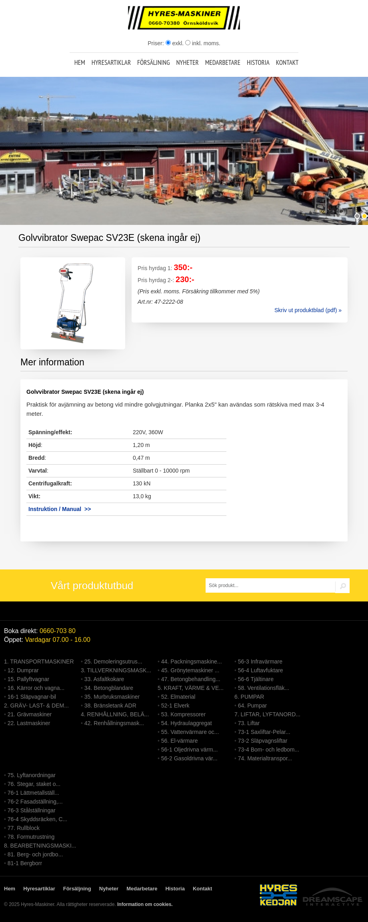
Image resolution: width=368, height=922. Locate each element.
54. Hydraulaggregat (186, 723)
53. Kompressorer (183, 714)
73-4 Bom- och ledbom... (268, 749)
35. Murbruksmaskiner (112, 697)
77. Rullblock (24, 828)
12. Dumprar (23, 670)
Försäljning (153, 62)
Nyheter (187, 62)
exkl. (175, 43)
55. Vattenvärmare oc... (190, 732)
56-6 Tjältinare (256, 679)
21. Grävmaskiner (30, 714)
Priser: (156, 43)
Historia (258, 62)
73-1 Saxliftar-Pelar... (264, 732)
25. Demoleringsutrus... (113, 661)
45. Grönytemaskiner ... (190, 670)
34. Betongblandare (108, 688)
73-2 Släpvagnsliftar (263, 741)
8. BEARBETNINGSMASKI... (40, 845)
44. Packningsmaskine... (191, 661)
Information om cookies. (145, 904)
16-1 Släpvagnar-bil (32, 697)
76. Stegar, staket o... (34, 784)
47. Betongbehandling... (190, 679)
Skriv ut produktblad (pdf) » (308, 310)
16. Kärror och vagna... (36, 688)
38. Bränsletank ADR (110, 705)
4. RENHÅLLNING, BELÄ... (115, 714)
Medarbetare (222, 62)
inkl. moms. (202, 43)
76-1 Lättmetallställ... (33, 793)
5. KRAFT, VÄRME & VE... (191, 688)
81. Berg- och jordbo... (35, 854)
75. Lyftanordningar (32, 775)
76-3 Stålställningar (32, 810)
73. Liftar (249, 723)
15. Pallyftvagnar (28, 679)
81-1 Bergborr (25, 863)
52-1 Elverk (175, 705)
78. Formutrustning (31, 837)
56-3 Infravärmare (260, 661)
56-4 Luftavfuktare (260, 670)
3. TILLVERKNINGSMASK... (116, 670)
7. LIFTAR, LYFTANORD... (267, 714)
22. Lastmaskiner (29, 723)
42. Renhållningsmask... (114, 723)
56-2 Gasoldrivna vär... (189, 758)
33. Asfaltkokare (104, 679)
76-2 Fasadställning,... (35, 801)
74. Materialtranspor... (265, 758)
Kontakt (287, 62)
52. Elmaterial (178, 697)
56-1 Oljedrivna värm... (189, 749)
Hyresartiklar (111, 62)
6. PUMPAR (249, 697)
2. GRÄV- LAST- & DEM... (36, 705)
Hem (79, 62)
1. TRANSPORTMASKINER (39, 661)
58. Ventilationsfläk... (263, 688)
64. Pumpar (252, 705)
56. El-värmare (179, 741)
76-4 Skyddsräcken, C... (37, 819)
